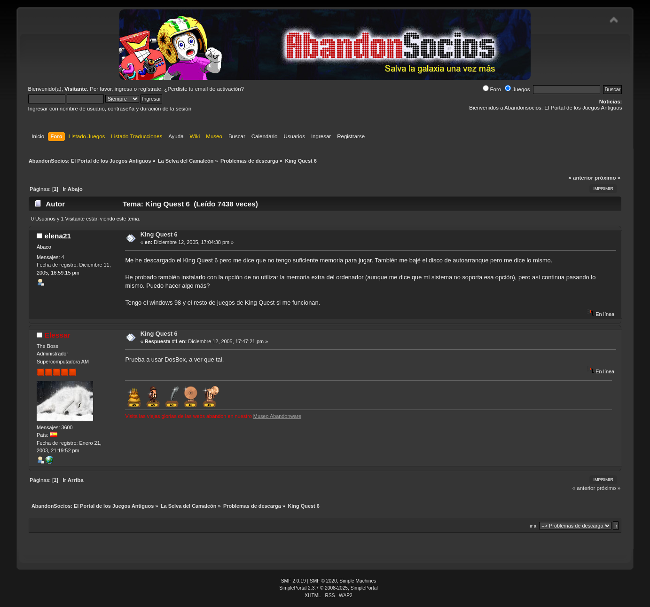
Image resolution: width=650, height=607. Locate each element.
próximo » (607, 178)
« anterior (580, 178)
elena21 (58, 236)
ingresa (124, 89)
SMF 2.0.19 (293, 580)
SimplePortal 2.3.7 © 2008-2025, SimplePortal (328, 588)
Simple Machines (357, 580)
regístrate (149, 89)
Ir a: (534, 525)
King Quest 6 (159, 234)
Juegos (517, 89)
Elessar (57, 335)
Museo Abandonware (277, 416)
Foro (492, 89)
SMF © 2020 (323, 580)
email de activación (218, 89)
